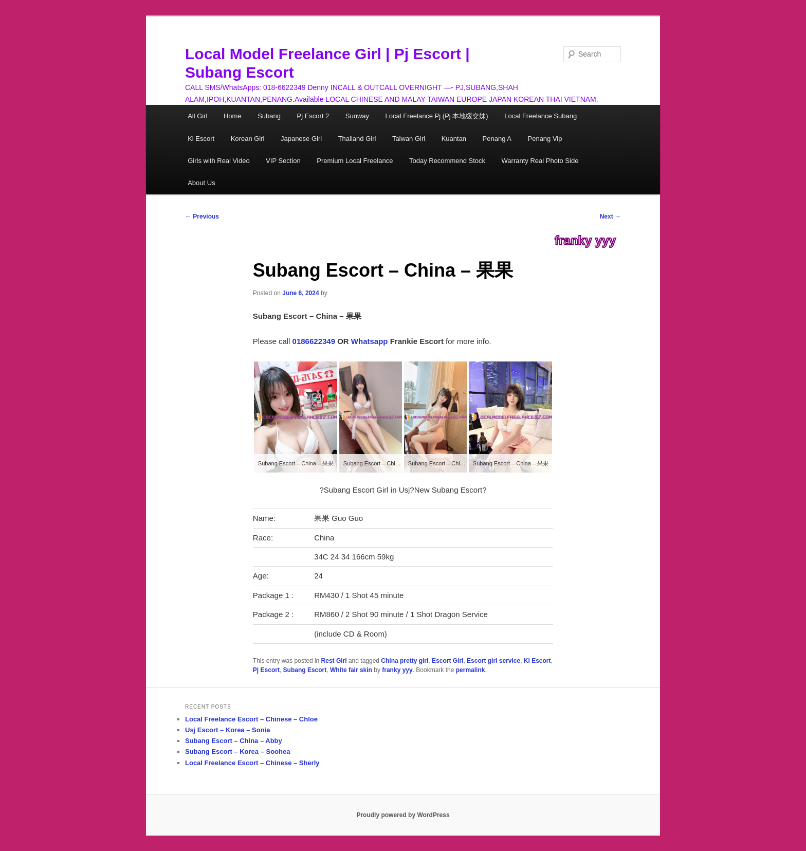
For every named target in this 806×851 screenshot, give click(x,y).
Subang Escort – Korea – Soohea (237, 751)
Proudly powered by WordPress (402, 815)
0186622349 (313, 341)
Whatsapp (369, 341)
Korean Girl (248, 138)
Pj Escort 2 (313, 116)
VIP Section (283, 161)
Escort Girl (447, 660)
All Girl (197, 116)
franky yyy (585, 240)
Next (610, 216)
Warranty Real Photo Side (540, 161)
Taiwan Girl (408, 138)
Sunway (357, 116)
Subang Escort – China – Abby (233, 741)
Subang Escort (305, 670)
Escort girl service (493, 660)
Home (233, 116)
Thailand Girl (357, 138)
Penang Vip (545, 138)
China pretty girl (404, 660)
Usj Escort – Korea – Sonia (227, 730)
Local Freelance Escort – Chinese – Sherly (252, 763)
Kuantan (454, 138)
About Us (201, 183)
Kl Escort (201, 138)
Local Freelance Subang (540, 116)
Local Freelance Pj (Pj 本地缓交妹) (437, 116)
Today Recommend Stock (447, 161)
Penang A (497, 138)
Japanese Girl (301, 138)
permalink (470, 670)
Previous (202, 216)
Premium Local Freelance (355, 161)
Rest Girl (334, 660)
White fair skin (351, 670)
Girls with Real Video (218, 161)
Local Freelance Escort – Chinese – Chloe (251, 719)
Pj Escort (266, 670)
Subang (269, 116)
